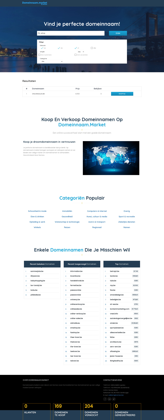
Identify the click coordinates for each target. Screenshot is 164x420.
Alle (111, 49)
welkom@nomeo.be (116, 394)
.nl (97, 49)
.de (82, 49)
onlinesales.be (38, 91)
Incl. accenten (110, 53)
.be (68, 49)
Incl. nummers (90, 53)
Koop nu (121, 91)
